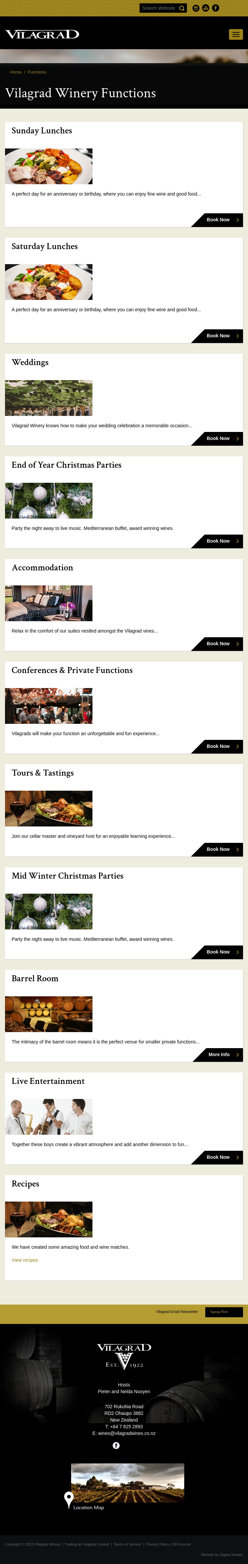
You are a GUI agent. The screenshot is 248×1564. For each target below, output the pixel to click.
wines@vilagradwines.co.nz (127, 1433)
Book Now (218, 219)
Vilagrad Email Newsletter (177, 1312)
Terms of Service (127, 1544)
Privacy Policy (157, 1544)
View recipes (25, 1260)
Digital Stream (231, 1555)
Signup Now (219, 1312)
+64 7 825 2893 (126, 1426)
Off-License (181, 1544)
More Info (219, 1054)
